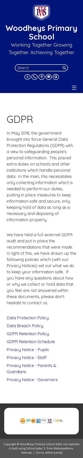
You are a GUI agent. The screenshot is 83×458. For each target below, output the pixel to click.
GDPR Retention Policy (28, 333)
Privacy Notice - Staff (27, 357)
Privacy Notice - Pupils (28, 349)
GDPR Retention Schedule (31, 341)
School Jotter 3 (35, 448)
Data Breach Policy (25, 325)
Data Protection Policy (28, 317)
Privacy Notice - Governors (32, 379)
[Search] (65, 67)
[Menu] (74, 87)
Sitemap (26, 452)
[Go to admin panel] (49, 452)
